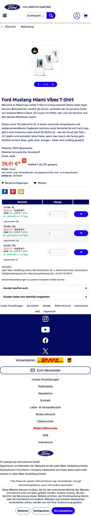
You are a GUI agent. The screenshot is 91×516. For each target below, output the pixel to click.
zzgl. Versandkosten (23, 172)
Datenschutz (81, 305)
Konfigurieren (41, 510)
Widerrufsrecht (63, 305)
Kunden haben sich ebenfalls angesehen (26, 296)
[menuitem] (5, 15)
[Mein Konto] (75, 16)
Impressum (50, 311)
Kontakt (47, 305)
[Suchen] (51, 15)
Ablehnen (22, 510)
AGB (37, 311)
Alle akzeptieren (63, 510)
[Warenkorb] (85, 16)
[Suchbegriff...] (39, 15)
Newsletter (33, 305)
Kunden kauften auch (15, 288)
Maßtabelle (45, 386)
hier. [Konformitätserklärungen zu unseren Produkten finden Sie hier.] (63, 279)
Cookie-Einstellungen (11, 305)
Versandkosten (65, 481)
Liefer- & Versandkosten (45, 407)
